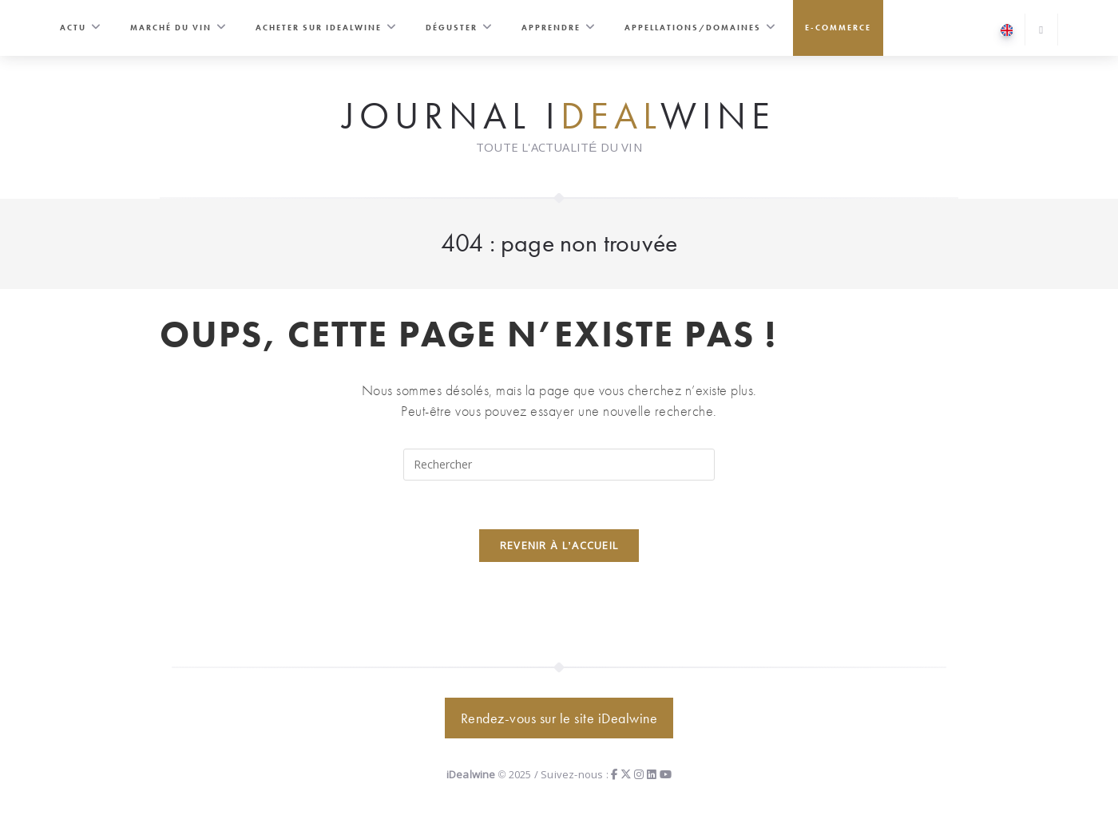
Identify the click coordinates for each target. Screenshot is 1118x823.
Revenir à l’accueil (559, 545)
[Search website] (1041, 31)
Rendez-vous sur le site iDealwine (559, 718)
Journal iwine (559, 116)
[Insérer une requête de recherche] (559, 465)
